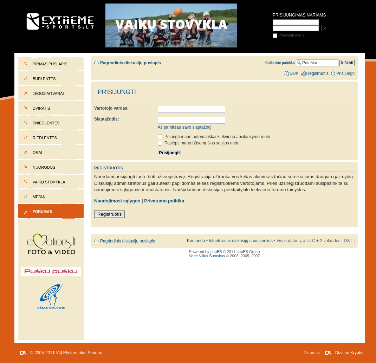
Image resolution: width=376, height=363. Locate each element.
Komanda (196, 240)
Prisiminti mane (289, 35)
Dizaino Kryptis (349, 352)
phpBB (216, 251)
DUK (294, 73)
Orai (37, 152)
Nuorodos (44, 167)
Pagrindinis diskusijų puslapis (130, 62)
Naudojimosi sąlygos (117, 200)
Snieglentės (46, 123)
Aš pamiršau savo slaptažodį (185, 127)
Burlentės (44, 79)
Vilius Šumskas (212, 256)
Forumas (42, 211)
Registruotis (109, 214)
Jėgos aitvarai (48, 93)
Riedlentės (45, 138)
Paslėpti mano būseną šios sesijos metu (199, 143)
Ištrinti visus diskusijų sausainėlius (241, 240)
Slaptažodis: (106, 119)
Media (39, 197)
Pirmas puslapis (50, 64)
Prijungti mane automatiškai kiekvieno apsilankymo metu (214, 136)
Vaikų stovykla (49, 182)
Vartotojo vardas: (111, 108)
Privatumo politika (164, 200)
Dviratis (41, 108)
